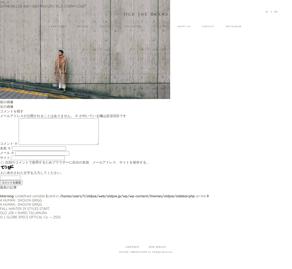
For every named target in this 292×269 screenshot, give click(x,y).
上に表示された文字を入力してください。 (32, 178)
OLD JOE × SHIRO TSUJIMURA (23, 218)
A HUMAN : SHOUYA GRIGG (21, 205)
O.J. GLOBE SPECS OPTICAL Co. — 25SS (30, 222)
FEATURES (106, 26)
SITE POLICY (157, 252)
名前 (5, 153)
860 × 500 (30, 6)
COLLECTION (133, 26)
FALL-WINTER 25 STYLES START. (25, 214)
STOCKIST (159, 26)
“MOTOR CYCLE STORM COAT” (62, 6)
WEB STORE (58, 26)
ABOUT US (184, 26)
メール (7, 158)
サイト (5, 163)
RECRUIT (83, 26)
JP (267, 12)
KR (276, 12)
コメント (9, 148)
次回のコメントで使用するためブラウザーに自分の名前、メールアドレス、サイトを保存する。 (77, 167)
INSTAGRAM (233, 26)
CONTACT (208, 26)
